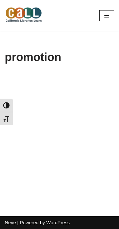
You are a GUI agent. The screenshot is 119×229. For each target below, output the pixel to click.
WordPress (58, 222)
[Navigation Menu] (106, 15)
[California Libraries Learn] (24, 15)
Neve (10, 222)
